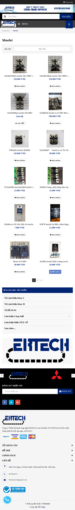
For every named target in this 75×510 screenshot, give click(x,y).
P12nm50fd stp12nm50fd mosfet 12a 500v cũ (23, 187)
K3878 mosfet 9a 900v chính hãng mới (56, 224)
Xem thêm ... (10, 328)
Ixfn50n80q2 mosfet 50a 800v (19, 113)
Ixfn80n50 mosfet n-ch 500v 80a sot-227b (57, 113)
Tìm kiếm (66, 17)
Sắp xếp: (7, 49)
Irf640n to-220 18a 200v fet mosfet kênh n (22, 224)
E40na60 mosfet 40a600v (19, 150)
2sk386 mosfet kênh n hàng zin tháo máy (57, 261)
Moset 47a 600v (19, 261)
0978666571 (13, 474)
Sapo (43, 507)
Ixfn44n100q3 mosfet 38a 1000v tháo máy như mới (26, 76)
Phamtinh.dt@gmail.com (18, 480)
